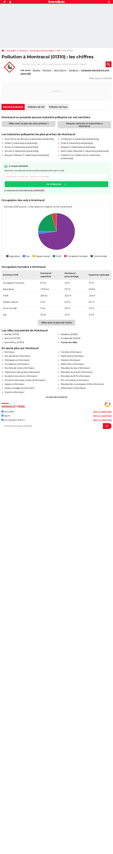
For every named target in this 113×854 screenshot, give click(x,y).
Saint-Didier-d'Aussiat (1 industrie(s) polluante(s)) (85, 151)
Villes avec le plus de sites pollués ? (29, 123)
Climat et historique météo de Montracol (24, 380)
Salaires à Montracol (14, 384)
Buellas (36, 70)
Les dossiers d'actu (13, 420)
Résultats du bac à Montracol (75, 368)
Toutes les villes (69, 342)
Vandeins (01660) (69, 334)
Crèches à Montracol (71, 352)
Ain (58, 50)
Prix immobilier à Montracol (75, 380)
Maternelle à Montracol (72, 356)
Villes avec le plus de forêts (56, 322)
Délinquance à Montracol (16, 360)
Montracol (9, 352)
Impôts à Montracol (14, 392)
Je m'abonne (54, 184)
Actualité (11, 50)
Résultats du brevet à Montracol (77, 372)
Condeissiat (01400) (70, 338)
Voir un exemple (102, 411)
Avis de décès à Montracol (17, 356)
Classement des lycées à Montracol (22, 372)
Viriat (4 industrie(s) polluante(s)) (77, 143)
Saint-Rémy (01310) (14, 342)
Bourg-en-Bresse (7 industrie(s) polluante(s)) (26, 155)
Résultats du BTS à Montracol (75, 376)
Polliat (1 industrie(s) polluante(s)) (20, 143)
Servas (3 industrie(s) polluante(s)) (21, 147)
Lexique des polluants (57, 397)
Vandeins (73, 70)
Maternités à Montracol (72, 364)
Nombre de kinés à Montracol (19, 368)
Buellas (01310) (11, 334)
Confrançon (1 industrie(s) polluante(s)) (80, 139)
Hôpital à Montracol (70, 360)
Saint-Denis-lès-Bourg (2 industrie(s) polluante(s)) (29, 139)
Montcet (47, 70)
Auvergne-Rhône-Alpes (42, 50)
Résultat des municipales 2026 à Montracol (82, 384)
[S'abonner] (56, 426)
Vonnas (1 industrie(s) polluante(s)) (21, 151)
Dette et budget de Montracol (19, 388)
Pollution (23, 50)
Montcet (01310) (12, 338)
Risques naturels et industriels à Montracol (84, 124)
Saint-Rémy (60, 70)
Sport (5, 415)
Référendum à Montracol (73, 388)
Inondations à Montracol (16, 364)
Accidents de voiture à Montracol (20, 376)
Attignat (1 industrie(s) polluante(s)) (78, 147)
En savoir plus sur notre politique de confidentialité (24, 190)
